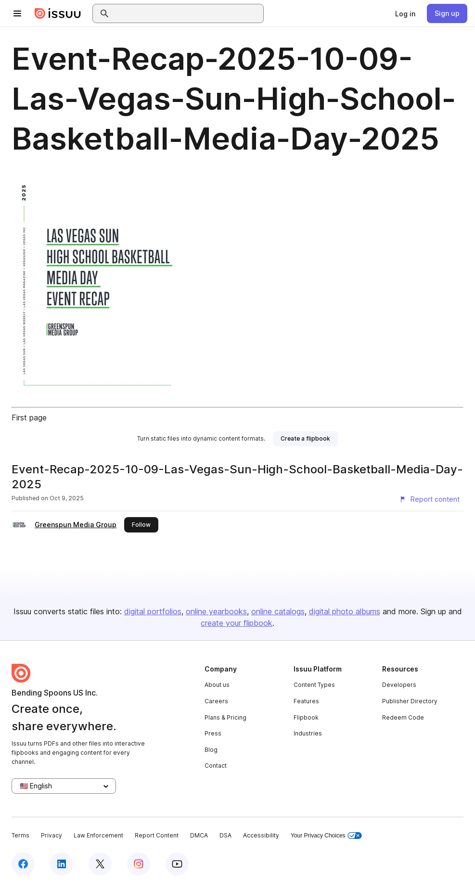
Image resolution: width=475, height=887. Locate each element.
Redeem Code (403, 717)
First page (29, 417)
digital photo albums (344, 611)
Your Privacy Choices (326, 835)
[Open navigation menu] (17, 13)
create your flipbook (236, 623)
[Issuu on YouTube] (177, 863)
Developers (399, 684)
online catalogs (278, 611)
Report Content (157, 835)
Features (306, 701)
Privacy (51, 835)
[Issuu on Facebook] (23, 863)
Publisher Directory (409, 701)
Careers (216, 701)
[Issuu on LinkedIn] (61, 863)
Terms (20, 835)
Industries (308, 733)
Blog (211, 749)
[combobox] (186, 13)
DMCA (199, 835)
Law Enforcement (98, 835)
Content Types (314, 684)
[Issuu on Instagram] (138, 863)
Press (213, 733)
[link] (405, 13)
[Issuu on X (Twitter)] (100, 863)
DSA (225, 835)
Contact (216, 765)
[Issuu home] (58, 13)
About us (217, 684)
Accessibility (261, 835)
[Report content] (429, 499)
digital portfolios (152, 611)
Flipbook (306, 717)
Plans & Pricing (225, 717)
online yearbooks (216, 611)
